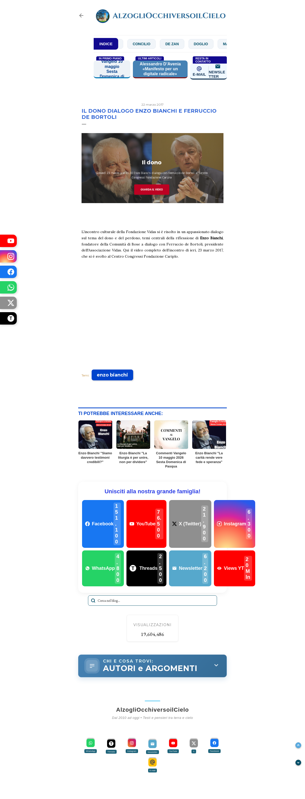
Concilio (147, 44)
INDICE (106, 44)
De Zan (177, 44)
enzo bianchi (112, 375)
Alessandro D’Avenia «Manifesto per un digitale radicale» (160, 69)
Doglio (206, 44)
